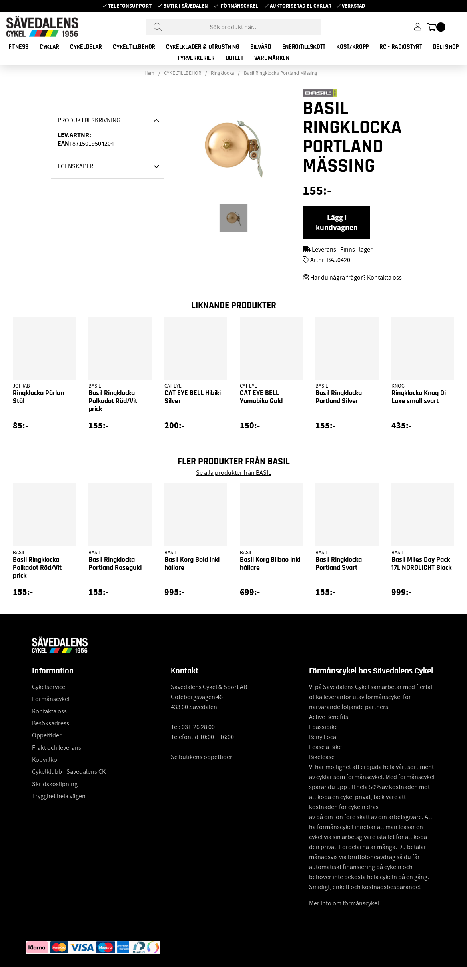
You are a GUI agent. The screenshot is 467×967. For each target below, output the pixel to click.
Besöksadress (50, 723)
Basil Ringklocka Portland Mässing (280, 73)
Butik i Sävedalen (185, 5)
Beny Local (323, 737)
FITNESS (18, 47)
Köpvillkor (46, 760)
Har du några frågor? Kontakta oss (356, 278)
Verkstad (353, 5)
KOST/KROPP (352, 47)
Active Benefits (328, 717)
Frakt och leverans (56, 748)
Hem (149, 73)
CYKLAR (49, 47)
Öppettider (47, 735)
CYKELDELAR (86, 47)
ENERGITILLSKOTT (304, 47)
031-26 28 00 (198, 727)
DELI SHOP (446, 47)
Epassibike (323, 727)
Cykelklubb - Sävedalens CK (69, 772)
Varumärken (271, 58)
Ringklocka (222, 73)
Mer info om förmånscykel (344, 903)
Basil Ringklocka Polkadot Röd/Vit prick (112, 401)
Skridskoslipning (55, 784)
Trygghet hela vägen (59, 796)
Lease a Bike (325, 747)
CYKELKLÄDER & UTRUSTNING (202, 47)
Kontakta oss (49, 711)
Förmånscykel (239, 5)
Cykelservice (48, 687)
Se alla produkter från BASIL (233, 473)
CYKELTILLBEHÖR (134, 47)
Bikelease (322, 757)
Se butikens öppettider (201, 757)
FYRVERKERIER (196, 58)
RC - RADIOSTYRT (400, 47)
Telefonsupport (130, 5)
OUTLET (234, 58)
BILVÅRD (260, 47)
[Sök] (233, 27)
